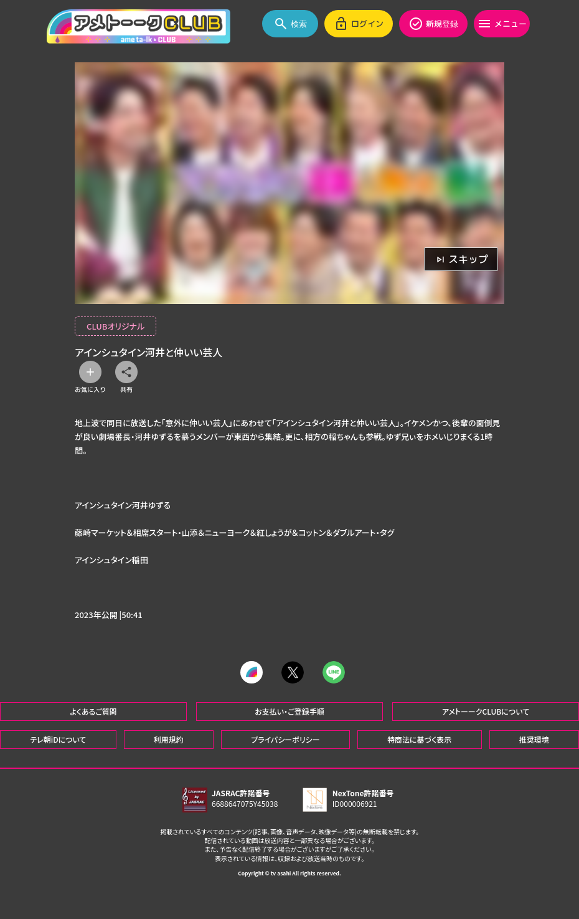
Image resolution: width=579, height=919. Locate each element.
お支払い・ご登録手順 (289, 711)
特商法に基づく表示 (419, 739)
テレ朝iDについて (58, 739)
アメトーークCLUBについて (485, 711)
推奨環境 (534, 739)
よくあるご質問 (93, 711)
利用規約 (169, 739)
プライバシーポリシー (285, 739)
